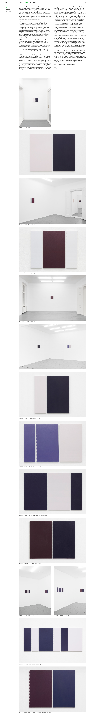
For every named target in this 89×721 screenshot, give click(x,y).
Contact (34, 2)
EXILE (6, 2)
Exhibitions (26, 2)
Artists (20, 2)
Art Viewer (57, 68)
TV (30, 2)
